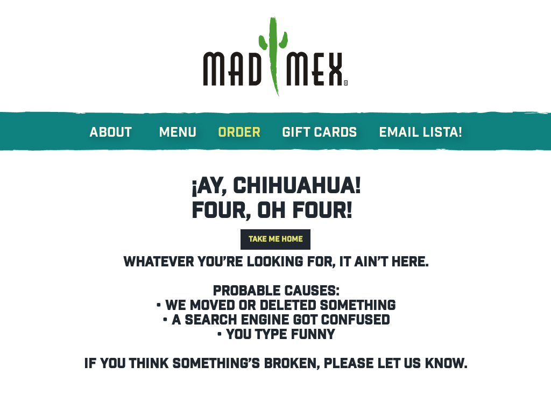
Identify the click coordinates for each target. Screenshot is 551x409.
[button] (121, 127)
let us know (420, 364)
